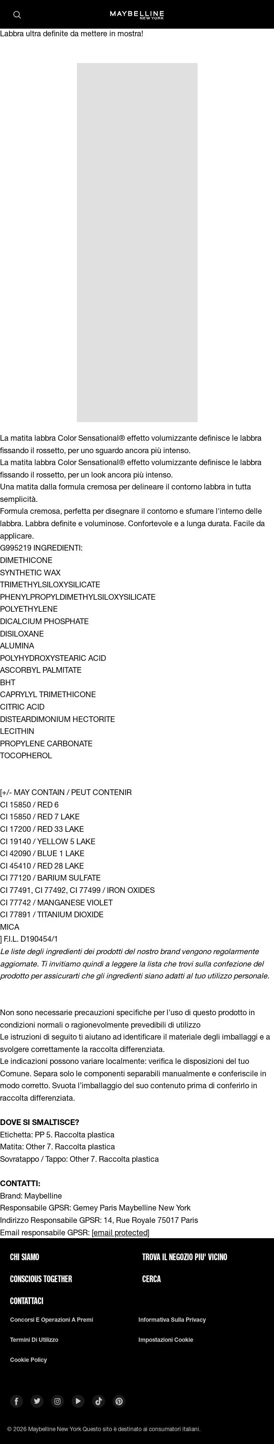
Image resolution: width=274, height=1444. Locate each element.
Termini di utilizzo (34, 1340)
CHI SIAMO (24, 1257)
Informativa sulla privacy (172, 1320)
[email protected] (120, 1232)
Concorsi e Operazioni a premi (51, 1320)
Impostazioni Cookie (165, 1340)
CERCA (151, 1278)
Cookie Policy (28, 1360)
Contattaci (26, 1300)
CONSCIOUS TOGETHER (41, 1278)
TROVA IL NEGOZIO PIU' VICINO (184, 1257)
